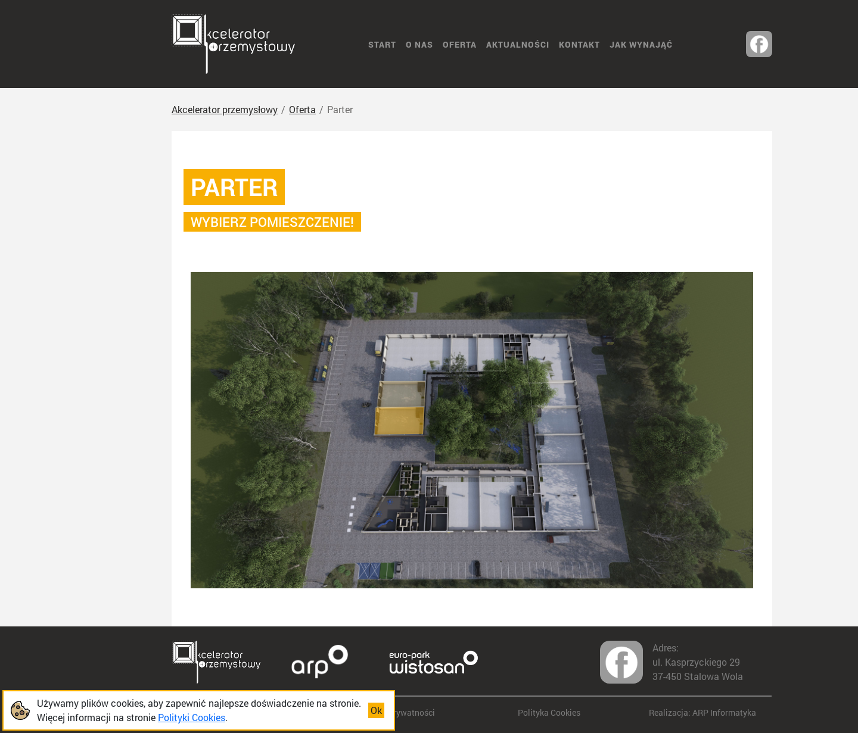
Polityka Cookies (549, 712)
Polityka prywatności (395, 712)
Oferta (460, 44)
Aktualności (517, 44)
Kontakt (579, 44)
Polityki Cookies (191, 717)
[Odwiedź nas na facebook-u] (759, 44)
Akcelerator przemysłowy (225, 109)
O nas (419, 44)
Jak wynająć (641, 44)
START (382, 44)
